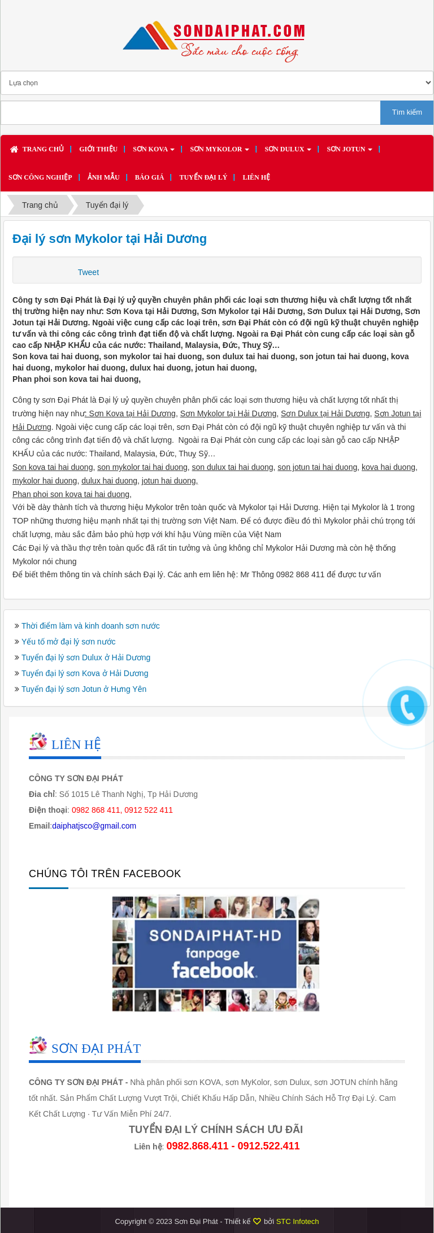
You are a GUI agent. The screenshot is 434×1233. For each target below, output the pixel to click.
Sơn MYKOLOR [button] (219, 152)
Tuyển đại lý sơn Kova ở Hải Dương (84, 673)
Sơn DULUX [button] (287, 152)
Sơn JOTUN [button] (349, 152)
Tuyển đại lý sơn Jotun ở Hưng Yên (83, 689)
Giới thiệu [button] (98, 149)
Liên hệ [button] (256, 177)
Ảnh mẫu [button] (104, 177)
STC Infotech (297, 1221)
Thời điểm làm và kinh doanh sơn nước (90, 625)
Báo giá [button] (149, 177)
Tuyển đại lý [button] (203, 177)
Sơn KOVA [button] (154, 152)
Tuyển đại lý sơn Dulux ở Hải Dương (85, 657)
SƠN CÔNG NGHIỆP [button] (40, 177)
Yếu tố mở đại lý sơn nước (68, 641)
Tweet (88, 272)
